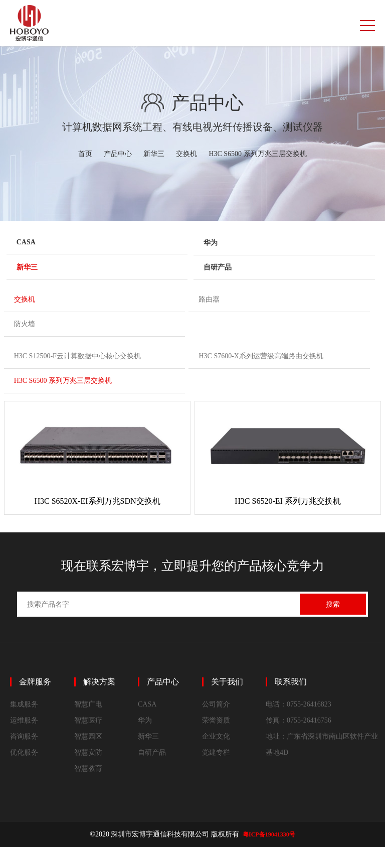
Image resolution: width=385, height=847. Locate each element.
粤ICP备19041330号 (269, 834)
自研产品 (218, 267)
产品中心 (118, 154)
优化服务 (24, 752)
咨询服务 (24, 736)
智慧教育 (88, 768)
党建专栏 (216, 752)
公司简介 (216, 704)
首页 (85, 154)
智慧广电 (88, 704)
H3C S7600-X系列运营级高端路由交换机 (261, 356)
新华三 (153, 154)
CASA (26, 242)
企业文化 (216, 736)
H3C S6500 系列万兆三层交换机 (257, 154)
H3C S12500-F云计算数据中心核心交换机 (77, 356)
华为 (211, 242)
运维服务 (24, 720)
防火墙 (24, 324)
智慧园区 (88, 736)
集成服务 (24, 704)
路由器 (209, 299)
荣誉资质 (216, 720)
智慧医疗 (88, 720)
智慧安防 (88, 752)
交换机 (186, 154)
